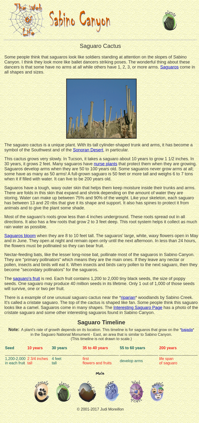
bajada (187, 330)
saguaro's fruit (26, 278)
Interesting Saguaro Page (137, 307)
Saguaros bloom (20, 235)
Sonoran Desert (88, 150)
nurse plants (105, 163)
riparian (128, 297)
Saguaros (169, 67)
